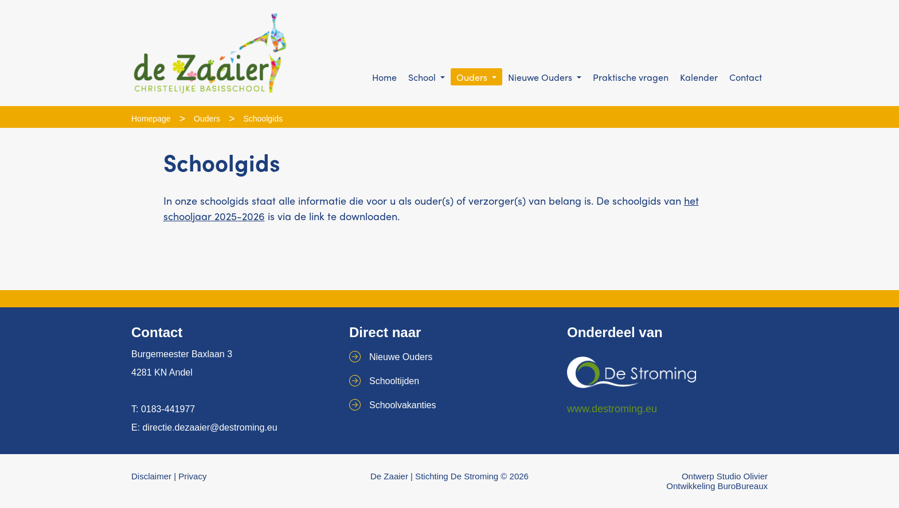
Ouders (473, 77)
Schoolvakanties (402, 405)
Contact (745, 77)
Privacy (192, 476)
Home (384, 77)
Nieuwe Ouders (541, 77)
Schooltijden (394, 381)
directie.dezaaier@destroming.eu (210, 427)
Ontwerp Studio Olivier (725, 476)
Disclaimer (151, 476)
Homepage (151, 118)
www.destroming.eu (612, 409)
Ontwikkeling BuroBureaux (717, 486)
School (423, 77)
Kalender (699, 77)
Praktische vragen (631, 77)
